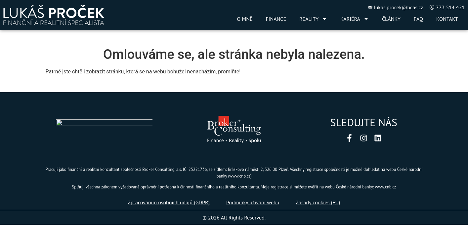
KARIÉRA (354, 19)
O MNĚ (244, 19)
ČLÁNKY (391, 19)
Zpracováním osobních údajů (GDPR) (169, 202)
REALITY (313, 19)
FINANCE (276, 19)
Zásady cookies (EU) (318, 202)
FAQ (418, 19)
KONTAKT (447, 19)
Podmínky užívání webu (252, 202)
